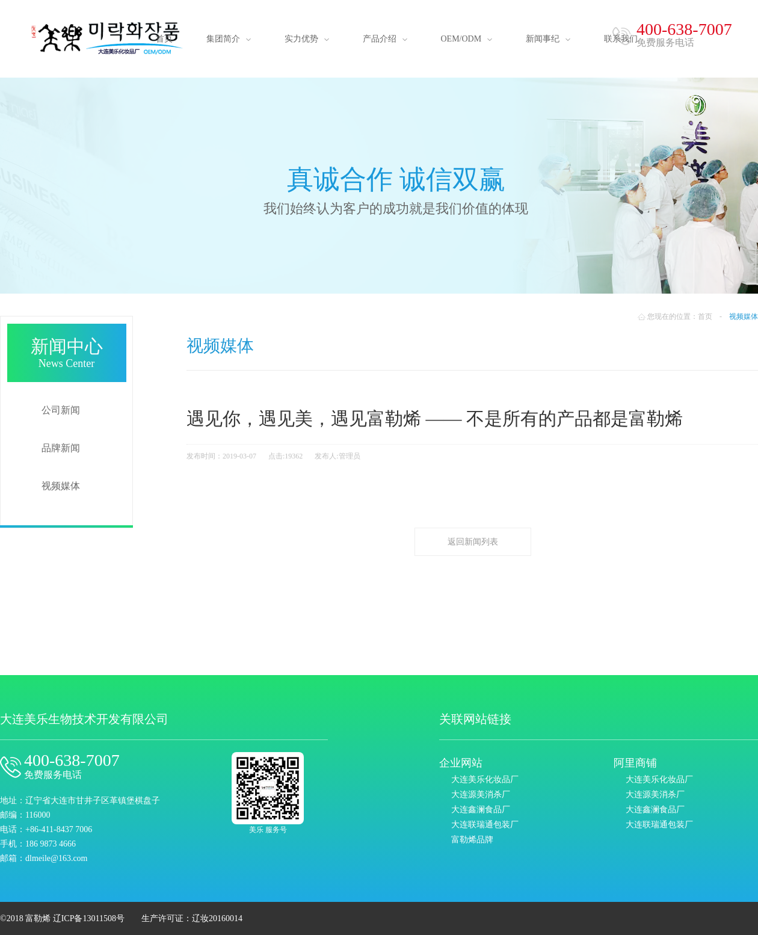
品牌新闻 (61, 448)
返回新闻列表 (473, 541)
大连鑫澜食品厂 (480, 809)
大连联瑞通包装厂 (485, 824)
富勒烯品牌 (472, 839)
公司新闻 (61, 410)
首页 (705, 316)
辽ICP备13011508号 (89, 918)
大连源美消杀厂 (480, 794)
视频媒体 (61, 486)
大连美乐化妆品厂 (485, 779)
